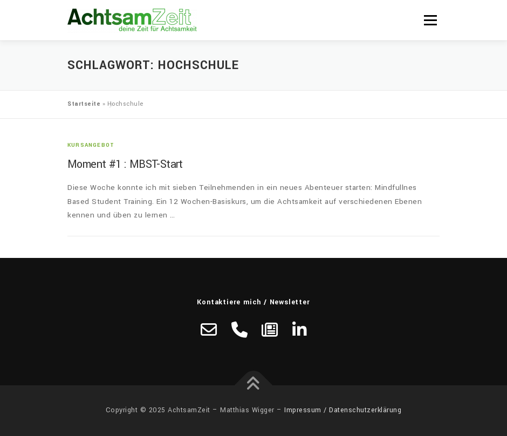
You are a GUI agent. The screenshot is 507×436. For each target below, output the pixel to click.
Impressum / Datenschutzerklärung (342, 410)
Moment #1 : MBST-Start (125, 164)
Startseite (83, 104)
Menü (430, 20)
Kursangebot (90, 145)
